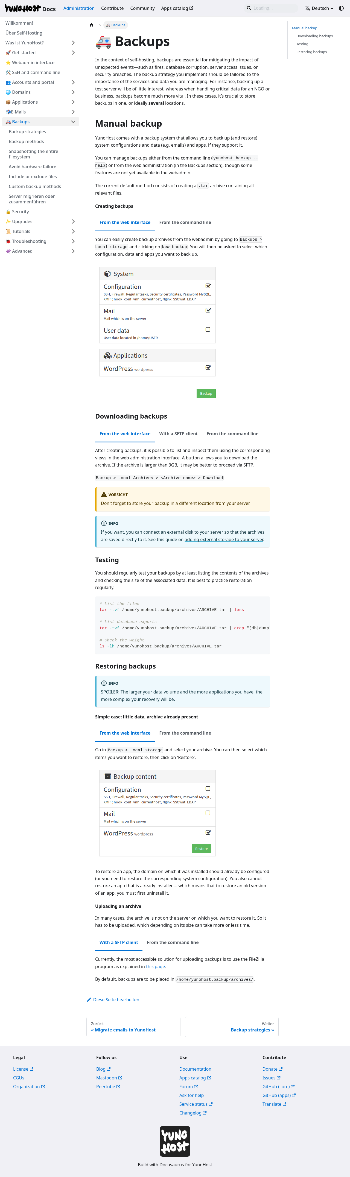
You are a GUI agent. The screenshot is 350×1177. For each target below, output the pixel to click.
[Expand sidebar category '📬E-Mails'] (73, 111)
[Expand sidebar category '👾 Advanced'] (73, 251)
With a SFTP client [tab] (178, 434)
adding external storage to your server (224, 539)
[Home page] (91, 25)
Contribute (112, 8)
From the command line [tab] (185, 222)
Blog (103, 1069)
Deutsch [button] (317, 8)
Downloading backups (314, 35)
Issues (271, 1078)
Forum (188, 1087)
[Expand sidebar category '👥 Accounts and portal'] (73, 82)
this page (155, 966)
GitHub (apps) (279, 1095)
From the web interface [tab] (125, 222)
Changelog (193, 1113)
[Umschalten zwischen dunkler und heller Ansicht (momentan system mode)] (341, 8)
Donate (272, 1069)
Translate (274, 1104)
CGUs (18, 1078)
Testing (302, 43)
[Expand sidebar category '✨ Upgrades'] (73, 221)
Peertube (108, 1087)
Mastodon (109, 1078)
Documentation (195, 1069)
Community (142, 8)
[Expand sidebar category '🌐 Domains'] (73, 92)
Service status (196, 1104)
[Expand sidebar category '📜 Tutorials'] (73, 231)
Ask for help (191, 1095)
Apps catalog (177, 8)
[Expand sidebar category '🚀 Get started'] (73, 52)
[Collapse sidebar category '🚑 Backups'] (73, 121)
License (23, 1069)
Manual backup (304, 27)
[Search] (271, 8)
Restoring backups (311, 51)
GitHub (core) (278, 1087)
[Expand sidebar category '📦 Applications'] (73, 102)
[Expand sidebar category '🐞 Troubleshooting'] (73, 241)
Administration (79, 8)
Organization (29, 1087)
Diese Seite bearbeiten (112, 1000)
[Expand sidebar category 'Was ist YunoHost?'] (73, 42)
